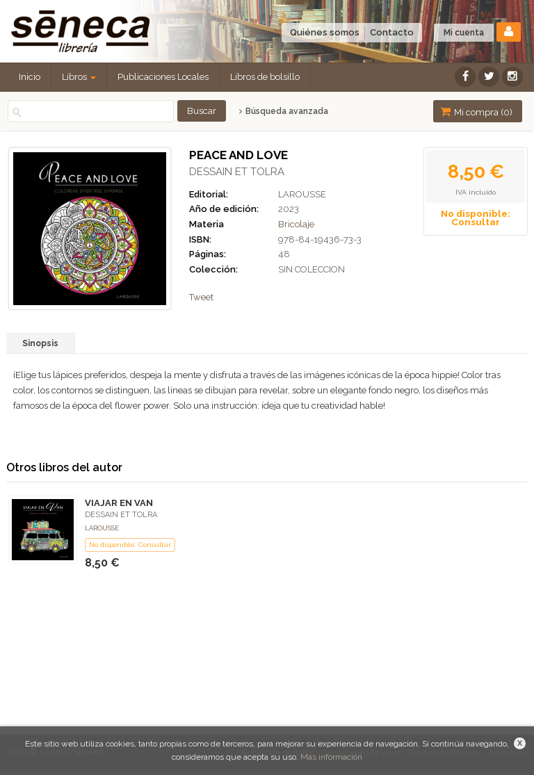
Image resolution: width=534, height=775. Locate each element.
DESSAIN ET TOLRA (236, 171)
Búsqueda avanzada (283, 111)
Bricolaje (296, 224)
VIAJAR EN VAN (119, 503)
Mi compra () (476, 111)
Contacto (392, 32)
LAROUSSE (302, 194)
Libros (79, 77)
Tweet (201, 297)
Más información (331, 757)
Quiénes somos (324, 32)
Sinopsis (40, 343)
